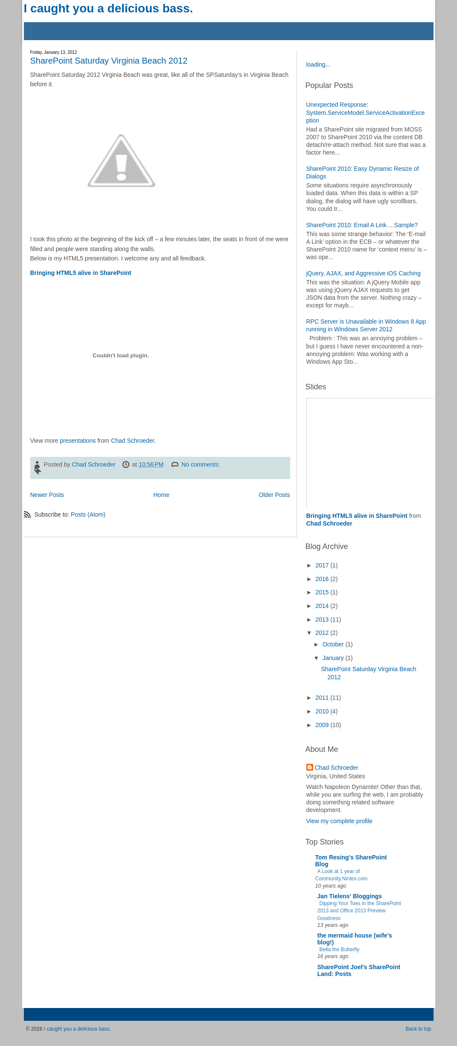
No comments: (201, 464)
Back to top (418, 1029)
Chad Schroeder (132, 440)
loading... (318, 64)
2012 (322, 632)
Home (161, 494)
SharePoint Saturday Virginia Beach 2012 (109, 60)
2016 (322, 579)
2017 (322, 565)
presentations (78, 440)
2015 (322, 592)
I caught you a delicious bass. (108, 8)
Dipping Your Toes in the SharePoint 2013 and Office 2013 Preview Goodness (359, 910)
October (334, 644)
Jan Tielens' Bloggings (349, 896)
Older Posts (274, 494)
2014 (322, 605)
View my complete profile (339, 821)
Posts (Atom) (88, 514)
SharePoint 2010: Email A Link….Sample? (362, 225)
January (334, 657)
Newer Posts (47, 494)
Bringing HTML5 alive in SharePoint (80, 272)
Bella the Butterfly (340, 950)
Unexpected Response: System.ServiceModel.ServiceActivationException (365, 112)
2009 (322, 725)
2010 (322, 711)
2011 (322, 697)
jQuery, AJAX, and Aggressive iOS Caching (363, 273)
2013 (322, 619)
